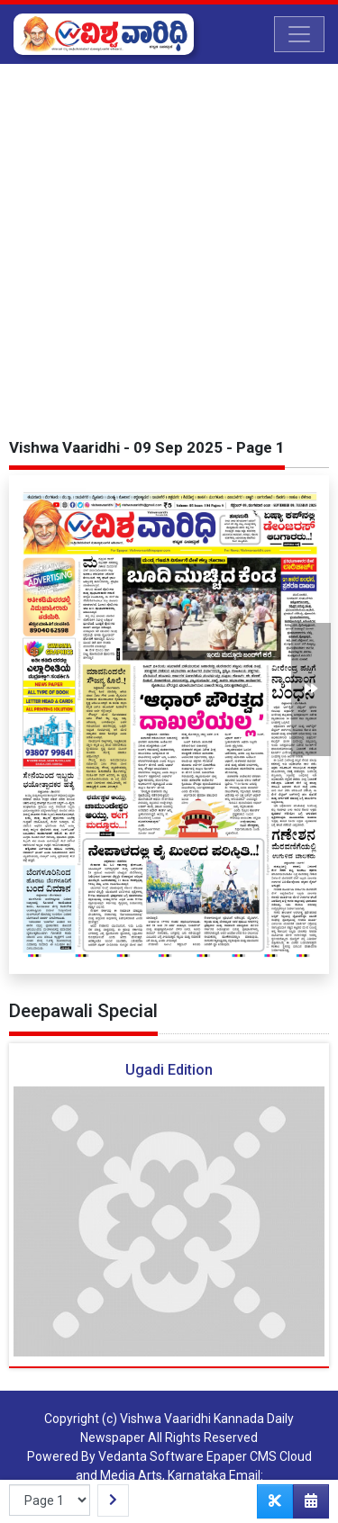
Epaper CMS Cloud (259, 1456)
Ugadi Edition (169, 1069)
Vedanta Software (151, 1456)
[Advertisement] (169, 241)
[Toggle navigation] (299, 34)
